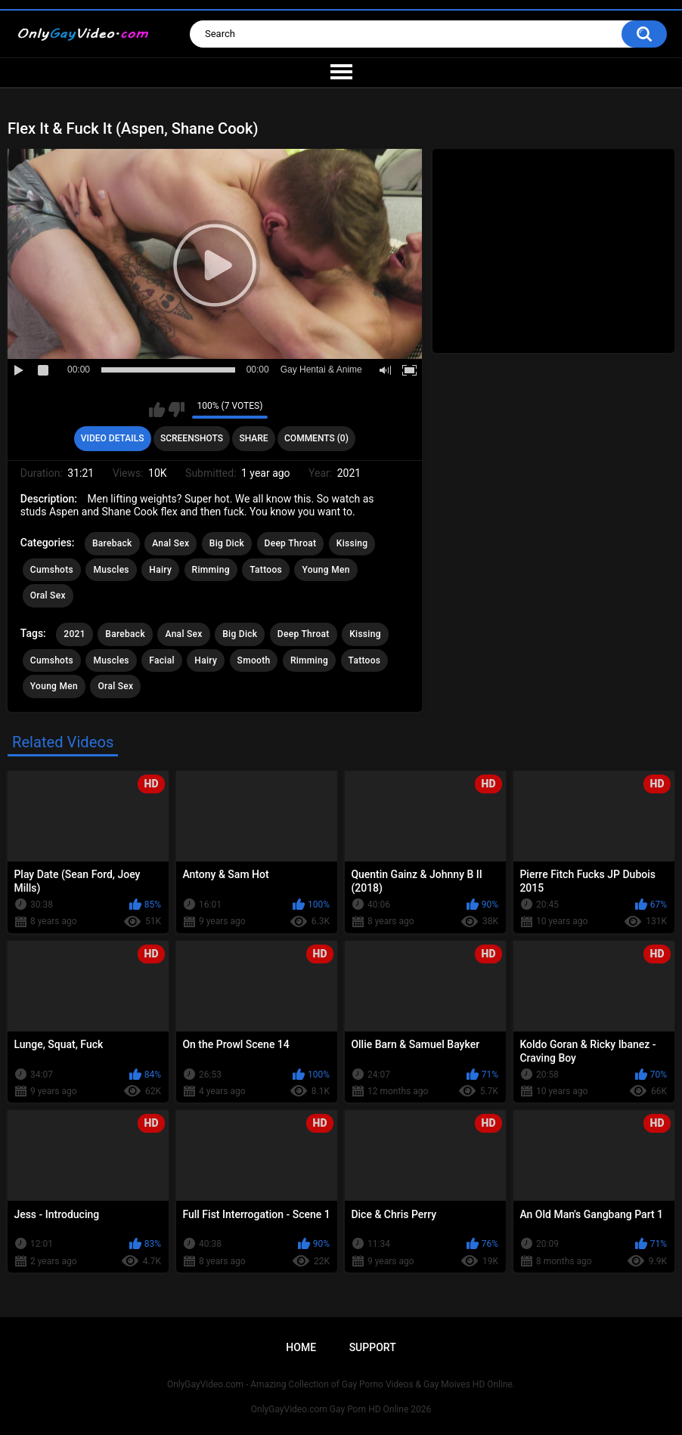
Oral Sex (48, 595)
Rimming (211, 569)
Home (301, 1347)
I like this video (157, 409)
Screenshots (191, 438)
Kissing (352, 543)
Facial (162, 660)
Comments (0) (316, 438)
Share (253, 438)
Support (372, 1347)
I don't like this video (176, 409)
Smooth (254, 660)
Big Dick (226, 543)
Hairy (160, 569)
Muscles (111, 569)
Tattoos (266, 569)
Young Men (325, 569)
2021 (74, 634)
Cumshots (51, 569)
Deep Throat (291, 543)
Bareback (112, 543)
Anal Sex (170, 543)
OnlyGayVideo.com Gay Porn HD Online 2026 (341, 1409)
